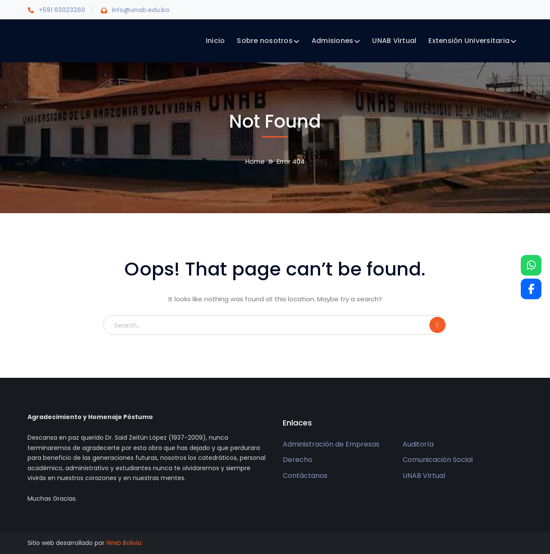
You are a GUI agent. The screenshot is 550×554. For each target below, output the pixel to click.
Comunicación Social (438, 460)
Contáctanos (305, 476)
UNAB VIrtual (424, 476)
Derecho (297, 460)
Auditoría (418, 444)
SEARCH (437, 325)
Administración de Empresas (331, 444)
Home (255, 161)
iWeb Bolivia (123, 543)
